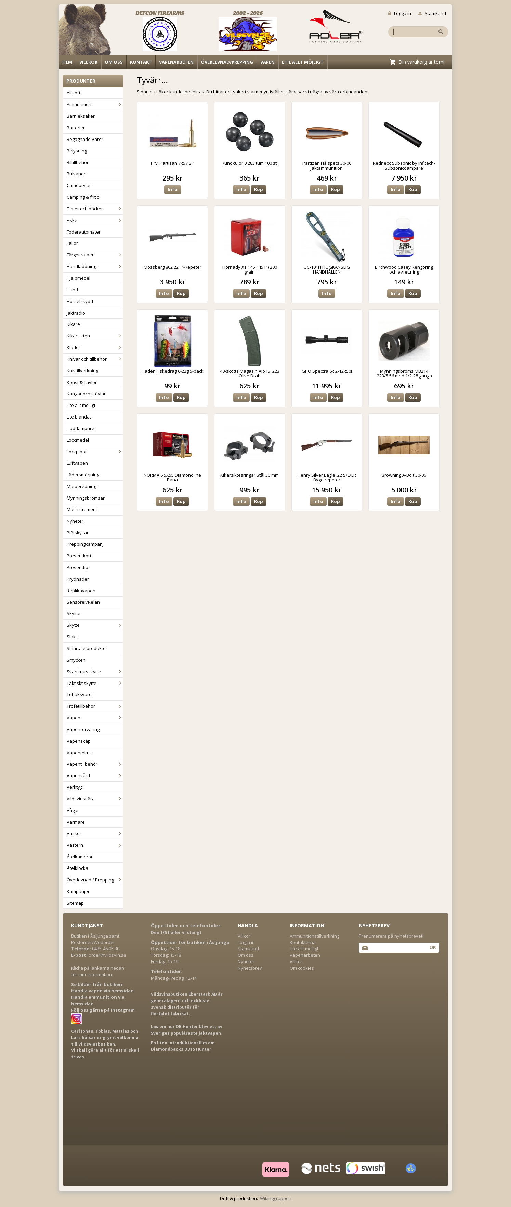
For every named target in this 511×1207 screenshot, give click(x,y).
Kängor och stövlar (86, 393)
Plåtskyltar (78, 533)
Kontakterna (303, 942)
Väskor (95, 833)
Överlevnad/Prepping (227, 62)
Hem (67, 62)
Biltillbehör (78, 162)
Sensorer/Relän (83, 602)
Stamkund (432, 13)
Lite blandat (79, 417)
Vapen (267, 62)
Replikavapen (81, 590)
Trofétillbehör (95, 706)
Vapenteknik (80, 753)
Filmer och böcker (95, 208)
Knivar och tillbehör (95, 359)
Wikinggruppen (275, 1198)
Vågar (73, 810)
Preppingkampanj (85, 544)
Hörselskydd (80, 301)
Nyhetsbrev (250, 968)
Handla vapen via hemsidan (102, 990)
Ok (432, 947)
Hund (72, 290)
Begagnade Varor (85, 139)
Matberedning (81, 486)
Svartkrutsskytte (95, 671)
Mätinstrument (82, 509)
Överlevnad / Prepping (95, 880)
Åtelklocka (77, 868)
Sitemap (75, 903)
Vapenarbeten (176, 62)
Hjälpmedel (78, 278)
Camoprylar (79, 185)
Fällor (72, 243)
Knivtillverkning (82, 371)
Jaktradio (76, 313)
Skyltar (74, 613)
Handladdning (95, 266)
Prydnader (78, 579)
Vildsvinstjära (95, 799)
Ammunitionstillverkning (314, 936)
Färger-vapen (95, 255)
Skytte (95, 625)
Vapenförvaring (83, 729)
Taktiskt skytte (95, 683)
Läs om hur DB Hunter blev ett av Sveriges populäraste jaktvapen (186, 1030)
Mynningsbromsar (86, 498)
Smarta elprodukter (87, 648)
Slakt (72, 637)
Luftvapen (77, 463)
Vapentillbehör (95, 764)
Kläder (95, 347)
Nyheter (75, 521)
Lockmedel (78, 440)
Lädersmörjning (83, 475)
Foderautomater (84, 232)
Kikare (73, 324)
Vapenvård (95, 775)
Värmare (76, 822)
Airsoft (73, 93)
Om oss (114, 62)
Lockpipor (95, 452)
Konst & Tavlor (82, 382)
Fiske (95, 220)
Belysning (77, 151)
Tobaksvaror (80, 694)
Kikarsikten (95, 336)
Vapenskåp (79, 741)
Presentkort (79, 556)
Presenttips (79, 567)
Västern (95, 845)
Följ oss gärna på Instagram (103, 1010)
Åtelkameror (80, 856)
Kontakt (141, 62)
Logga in (399, 13)
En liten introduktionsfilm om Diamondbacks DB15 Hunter (183, 1046)
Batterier (76, 127)
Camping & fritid (83, 197)
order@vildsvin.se (107, 955)
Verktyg (74, 787)
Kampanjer (78, 891)
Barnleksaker (81, 116)
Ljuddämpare (80, 428)
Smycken (76, 660)
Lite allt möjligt (303, 62)
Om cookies (302, 968)
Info (173, 189)
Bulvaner (76, 174)
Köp (258, 189)
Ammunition (95, 104)
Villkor (88, 62)
